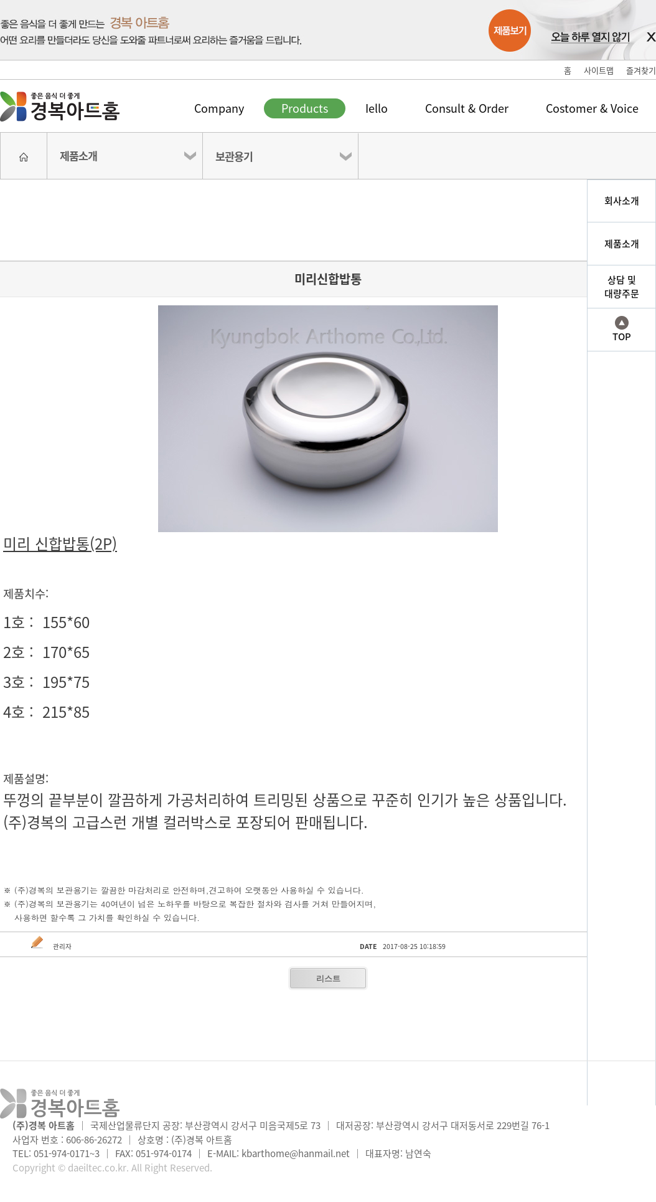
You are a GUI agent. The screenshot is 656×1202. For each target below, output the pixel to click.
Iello (376, 108)
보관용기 (234, 156)
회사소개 (621, 200)
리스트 (328, 978)
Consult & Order (466, 108)
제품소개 (78, 156)
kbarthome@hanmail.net (295, 1153)
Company (219, 108)
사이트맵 (599, 70)
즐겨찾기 (641, 70)
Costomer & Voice (592, 108)
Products (304, 108)
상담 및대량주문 (621, 287)
